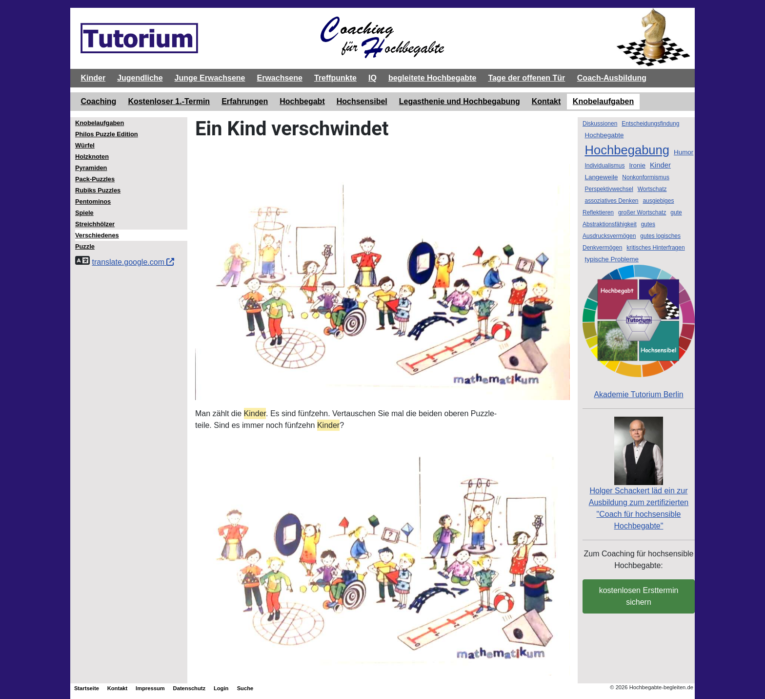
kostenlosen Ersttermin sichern (639, 596)
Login (221, 688)
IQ (372, 78)
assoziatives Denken (611, 200)
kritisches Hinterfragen (655, 247)
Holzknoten (92, 156)
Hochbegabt (302, 101)
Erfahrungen (244, 101)
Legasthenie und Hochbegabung (459, 101)
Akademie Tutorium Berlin (639, 332)
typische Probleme (611, 259)
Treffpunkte (335, 78)
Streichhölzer (95, 224)
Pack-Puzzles (95, 179)
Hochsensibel (362, 101)
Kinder (93, 78)
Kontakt (546, 101)
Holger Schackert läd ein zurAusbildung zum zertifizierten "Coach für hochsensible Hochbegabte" (639, 488)
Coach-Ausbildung (611, 78)
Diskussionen (600, 123)
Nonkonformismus (645, 177)
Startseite (86, 688)
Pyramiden (91, 167)
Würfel (85, 145)
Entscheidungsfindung (650, 123)
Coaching (99, 101)
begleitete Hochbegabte (432, 78)
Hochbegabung (626, 150)
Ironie (637, 165)
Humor (683, 152)
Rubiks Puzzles (98, 190)
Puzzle (85, 246)
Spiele (84, 212)
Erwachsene (279, 78)
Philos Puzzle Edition (106, 134)
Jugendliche (139, 78)
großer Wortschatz (642, 212)
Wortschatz (652, 189)
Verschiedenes (97, 235)
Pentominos (93, 201)
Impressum (150, 688)
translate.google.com (133, 262)
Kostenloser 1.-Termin (169, 101)
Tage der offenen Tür (526, 78)
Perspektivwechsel (608, 189)
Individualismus (604, 165)
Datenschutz (189, 688)
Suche (245, 688)
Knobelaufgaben (603, 101)
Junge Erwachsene (210, 78)
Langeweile (601, 177)
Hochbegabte (604, 135)
